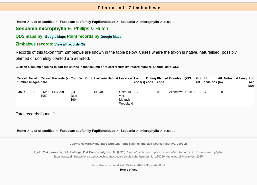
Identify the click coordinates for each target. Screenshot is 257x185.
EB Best (58, 92)
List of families (42, 22)
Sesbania (128, 22)
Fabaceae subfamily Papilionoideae (87, 22)
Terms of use (128, 169)
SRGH (98, 92)
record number (140, 66)
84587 (21, 92)
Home (21, 22)
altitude (158, 66)
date (168, 66)
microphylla (149, 22)
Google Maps (55, 37)
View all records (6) (69, 44)
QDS (176, 66)
